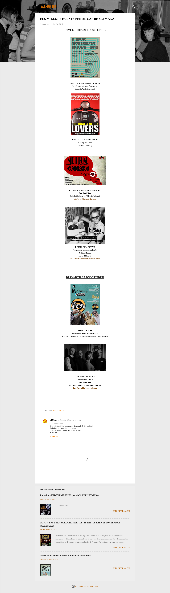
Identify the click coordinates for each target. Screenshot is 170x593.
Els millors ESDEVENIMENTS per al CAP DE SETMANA (69, 495)
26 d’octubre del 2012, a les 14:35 (69, 420)
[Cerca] (133, 7)
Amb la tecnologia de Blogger (85, 586)
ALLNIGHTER (48, 6)
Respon (54, 436)
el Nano (53, 420)
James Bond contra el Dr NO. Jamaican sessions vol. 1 (67, 555)
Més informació (121, 511)
